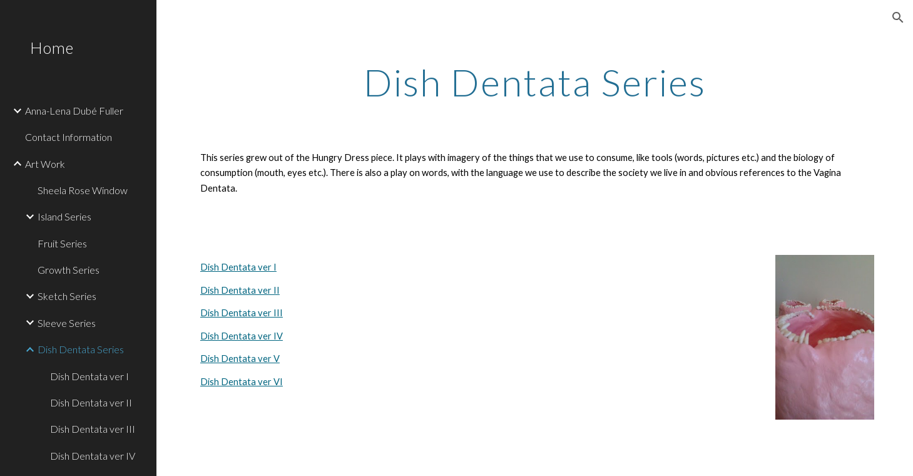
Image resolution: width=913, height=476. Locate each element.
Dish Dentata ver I (238, 267)
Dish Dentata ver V (240, 358)
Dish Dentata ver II (240, 290)
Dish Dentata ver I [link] (89, 376)
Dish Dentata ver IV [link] (92, 456)
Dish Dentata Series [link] (81, 349)
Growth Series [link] (68, 270)
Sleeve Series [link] (67, 323)
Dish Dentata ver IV (241, 336)
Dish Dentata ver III (241, 313)
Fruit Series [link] (62, 243)
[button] (898, 18)
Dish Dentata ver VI (241, 381)
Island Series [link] (64, 216)
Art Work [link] (45, 164)
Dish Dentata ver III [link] (92, 429)
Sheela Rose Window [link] (83, 190)
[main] (534, 82)
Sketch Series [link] (67, 296)
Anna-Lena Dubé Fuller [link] (74, 110)
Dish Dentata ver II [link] (91, 402)
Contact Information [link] (68, 137)
